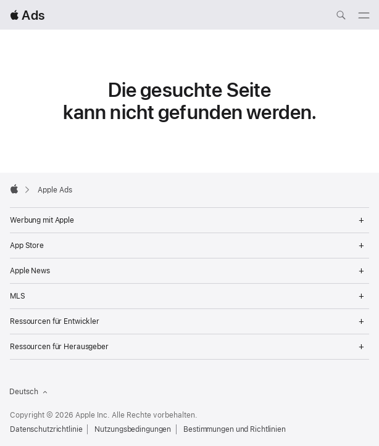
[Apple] (14, 188)
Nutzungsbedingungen (132, 429)
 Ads (27, 15)
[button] (0, 0)
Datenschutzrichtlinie (46, 429)
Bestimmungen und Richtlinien (234, 429)
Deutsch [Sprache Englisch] (28, 391)
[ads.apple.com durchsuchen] (340, 16)
